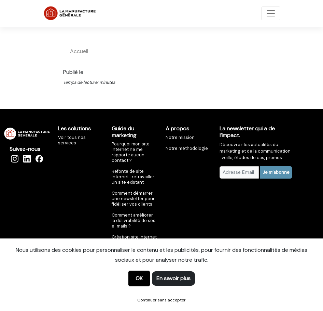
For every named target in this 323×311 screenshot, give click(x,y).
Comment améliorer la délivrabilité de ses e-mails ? (133, 220)
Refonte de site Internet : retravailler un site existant (133, 176)
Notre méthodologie (187, 148)
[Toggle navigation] (270, 13)
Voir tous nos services (72, 140)
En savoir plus (173, 278)
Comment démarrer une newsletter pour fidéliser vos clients (133, 198)
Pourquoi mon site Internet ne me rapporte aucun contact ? (131, 152)
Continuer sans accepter (161, 300)
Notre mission (180, 137)
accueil (79, 51)
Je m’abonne (276, 172)
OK (139, 278)
